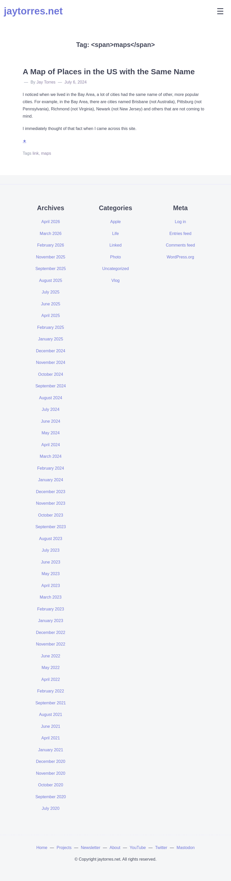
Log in (180, 221)
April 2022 (50, 679)
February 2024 (50, 468)
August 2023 (50, 538)
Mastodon (186, 847)
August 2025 (50, 280)
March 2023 (51, 597)
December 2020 (50, 761)
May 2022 (51, 667)
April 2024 (50, 445)
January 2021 (50, 750)
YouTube (138, 847)
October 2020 (50, 785)
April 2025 (50, 315)
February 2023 (50, 609)
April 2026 (50, 221)
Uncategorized (115, 268)
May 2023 (51, 574)
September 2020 (50, 797)
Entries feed (180, 233)
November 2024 (50, 362)
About (115, 847)
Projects (64, 847)
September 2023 (50, 527)
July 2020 (51, 808)
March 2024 (51, 456)
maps (46, 153)
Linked (115, 245)
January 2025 (50, 339)
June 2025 (50, 304)
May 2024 (51, 433)
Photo (115, 257)
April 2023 (50, 585)
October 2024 (50, 374)
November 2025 (50, 257)
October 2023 (50, 515)
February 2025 (50, 327)
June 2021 (50, 726)
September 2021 (50, 703)
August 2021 (50, 714)
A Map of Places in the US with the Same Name (109, 71)
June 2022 (50, 656)
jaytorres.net (33, 11)
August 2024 (50, 398)
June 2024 (50, 421)
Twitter (161, 847)
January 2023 (50, 620)
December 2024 (50, 351)
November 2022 (50, 644)
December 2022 (50, 632)
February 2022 (50, 691)
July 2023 (51, 550)
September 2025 (50, 268)
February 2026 (50, 245)
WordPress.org (180, 257)
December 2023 (50, 492)
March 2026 (51, 233)
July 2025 (51, 292)
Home (41, 847)
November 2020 (50, 773)
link (35, 153)
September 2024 (50, 386)
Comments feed (180, 245)
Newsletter (90, 847)
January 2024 (50, 480)
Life (115, 233)
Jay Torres (46, 82)
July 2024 (51, 409)
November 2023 (50, 503)
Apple (115, 221)
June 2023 (50, 562)
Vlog (115, 280)
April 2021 (50, 738)
